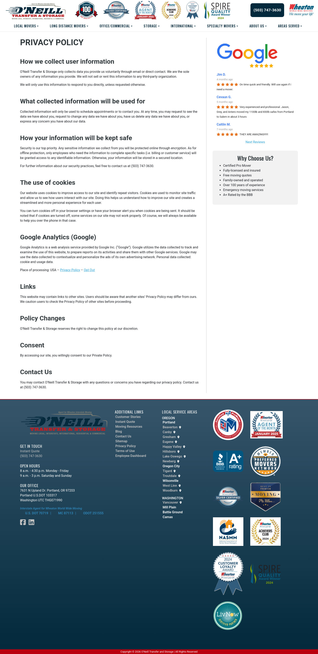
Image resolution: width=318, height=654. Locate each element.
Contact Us (123, 436)
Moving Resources (128, 426)
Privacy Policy (70, 270)
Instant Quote (30, 451)
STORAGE (150, 26)
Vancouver (170, 502)
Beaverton (170, 427)
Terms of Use (125, 451)
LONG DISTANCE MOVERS (68, 26)
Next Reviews (255, 142)
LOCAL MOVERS (25, 26)
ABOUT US (256, 26)
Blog (118, 431)
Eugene (168, 442)
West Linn (170, 486)
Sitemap (121, 441)
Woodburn (170, 490)
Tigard (167, 471)
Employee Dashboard (130, 456)
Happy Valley (172, 447)
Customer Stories (128, 417)
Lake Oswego (172, 456)
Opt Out (89, 270)
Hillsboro (169, 451)
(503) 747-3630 (267, 10)
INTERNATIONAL (182, 26)
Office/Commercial (115, 26)
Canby (167, 432)
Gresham (169, 437)
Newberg (169, 461)
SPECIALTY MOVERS (221, 26)
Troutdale (170, 476)
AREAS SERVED (289, 26)
